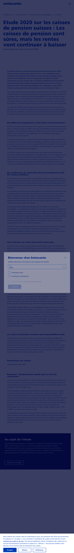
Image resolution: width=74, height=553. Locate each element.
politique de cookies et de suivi (13, 542)
